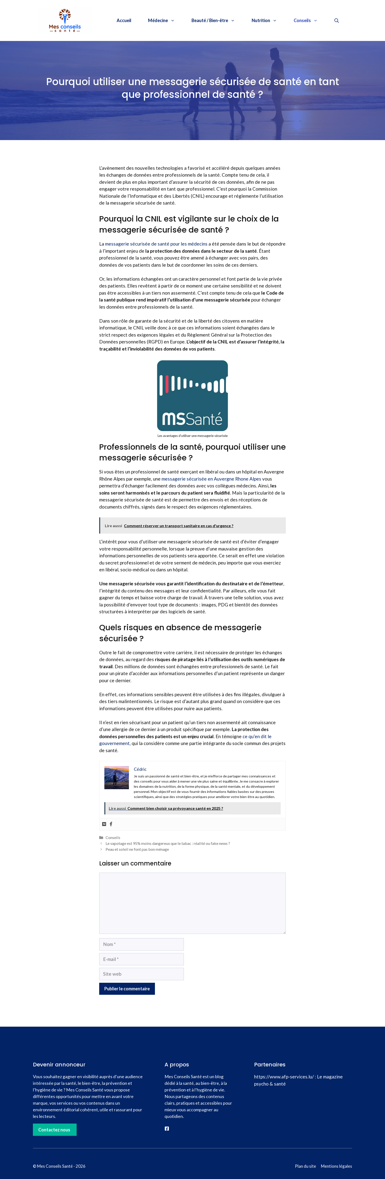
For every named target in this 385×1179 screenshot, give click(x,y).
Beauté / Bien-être (217, 20)
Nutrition (268, 20)
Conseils (310, 20)
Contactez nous (54, 1129)
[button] (336, 20)
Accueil (124, 20)
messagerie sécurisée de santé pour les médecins (156, 244)
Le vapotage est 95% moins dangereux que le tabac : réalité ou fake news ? (168, 843)
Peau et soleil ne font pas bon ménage (137, 849)
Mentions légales (336, 1166)
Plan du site (305, 1166)
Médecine (165, 20)
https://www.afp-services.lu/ (284, 1076)
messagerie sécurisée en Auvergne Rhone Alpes (211, 479)
